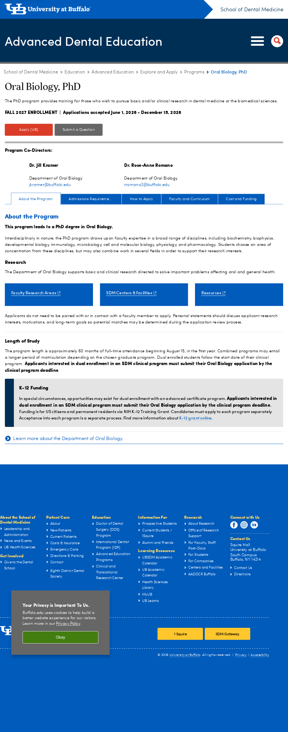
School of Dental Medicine (252, 9)
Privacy (240, 655)
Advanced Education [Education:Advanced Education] (113, 72)
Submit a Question (79, 130)
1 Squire (180, 634)
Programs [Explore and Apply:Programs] (194, 72)
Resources (213, 292)
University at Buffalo (185, 655)
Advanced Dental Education (90, 40)
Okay (60, 637)
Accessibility (259, 655)
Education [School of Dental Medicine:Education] (74, 72)
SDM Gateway (228, 634)
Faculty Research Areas (36, 292)
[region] (60, 622)
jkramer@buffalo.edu (50, 185)
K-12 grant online (195, 418)
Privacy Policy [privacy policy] (68, 624)
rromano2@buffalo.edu (147, 185)
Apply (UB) (28, 130)
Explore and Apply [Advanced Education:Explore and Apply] (159, 72)
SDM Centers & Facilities (131, 292)
